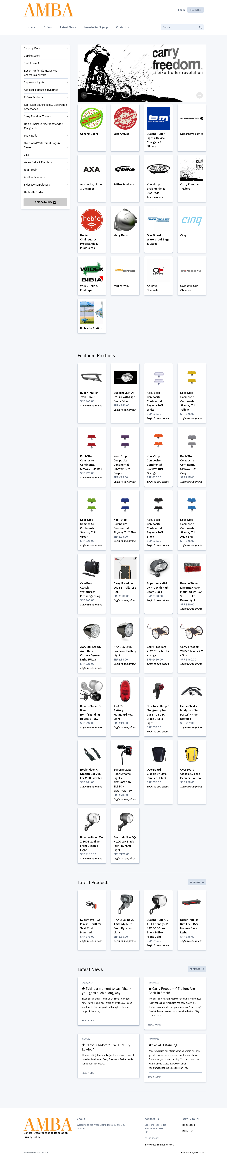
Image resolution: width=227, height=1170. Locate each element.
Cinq (26, 154)
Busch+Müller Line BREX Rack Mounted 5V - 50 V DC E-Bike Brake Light (191, 596)
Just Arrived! (31, 63)
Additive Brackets (34, 177)
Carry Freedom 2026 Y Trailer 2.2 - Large (157, 656)
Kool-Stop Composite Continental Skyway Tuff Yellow (188, 404)
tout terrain (30, 169)
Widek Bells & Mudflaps (38, 162)
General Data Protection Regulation (46, 1146)
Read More (108, 1033)
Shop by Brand (32, 48)
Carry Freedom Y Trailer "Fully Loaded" (106, 1060)
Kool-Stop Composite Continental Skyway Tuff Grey (188, 468)
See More (197, 894)
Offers (47, 27)
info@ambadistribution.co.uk (159, 1158)
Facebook (189, 1138)
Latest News (68, 27)
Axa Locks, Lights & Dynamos (41, 89)
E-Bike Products (33, 97)
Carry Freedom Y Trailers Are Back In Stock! (172, 1003)
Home (32, 27)
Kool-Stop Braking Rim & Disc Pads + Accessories (45, 107)
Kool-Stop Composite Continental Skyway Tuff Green (88, 532)
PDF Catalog (45, 202)
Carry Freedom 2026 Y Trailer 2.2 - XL (124, 592)
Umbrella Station (34, 192)
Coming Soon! (32, 55)
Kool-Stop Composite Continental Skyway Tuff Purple (122, 468)
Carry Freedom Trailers (37, 116)
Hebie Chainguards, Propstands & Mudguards (43, 126)
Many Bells (30, 135)
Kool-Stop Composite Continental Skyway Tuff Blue (122, 532)
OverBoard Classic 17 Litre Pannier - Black (157, 785)
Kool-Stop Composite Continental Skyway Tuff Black (155, 532)
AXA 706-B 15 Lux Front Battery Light (123, 656)
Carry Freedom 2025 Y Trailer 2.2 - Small (190, 656)
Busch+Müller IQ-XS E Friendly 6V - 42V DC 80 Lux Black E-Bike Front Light (158, 940)
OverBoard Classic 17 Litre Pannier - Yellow (191, 785)
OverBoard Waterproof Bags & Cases (42, 145)
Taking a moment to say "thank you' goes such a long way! (107, 1003)
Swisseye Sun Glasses (37, 184)
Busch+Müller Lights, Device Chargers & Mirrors (40, 72)
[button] (84, 95)
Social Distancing (163, 1058)
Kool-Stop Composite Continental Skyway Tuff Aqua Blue (188, 532)
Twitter (188, 1145)
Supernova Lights (34, 82)
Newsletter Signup (96, 27)
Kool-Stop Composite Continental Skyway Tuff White (155, 404)
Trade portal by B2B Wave (192, 1166)
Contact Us (123, 27)
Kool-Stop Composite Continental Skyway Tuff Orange (155, 468)
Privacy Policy (32, 1151)
